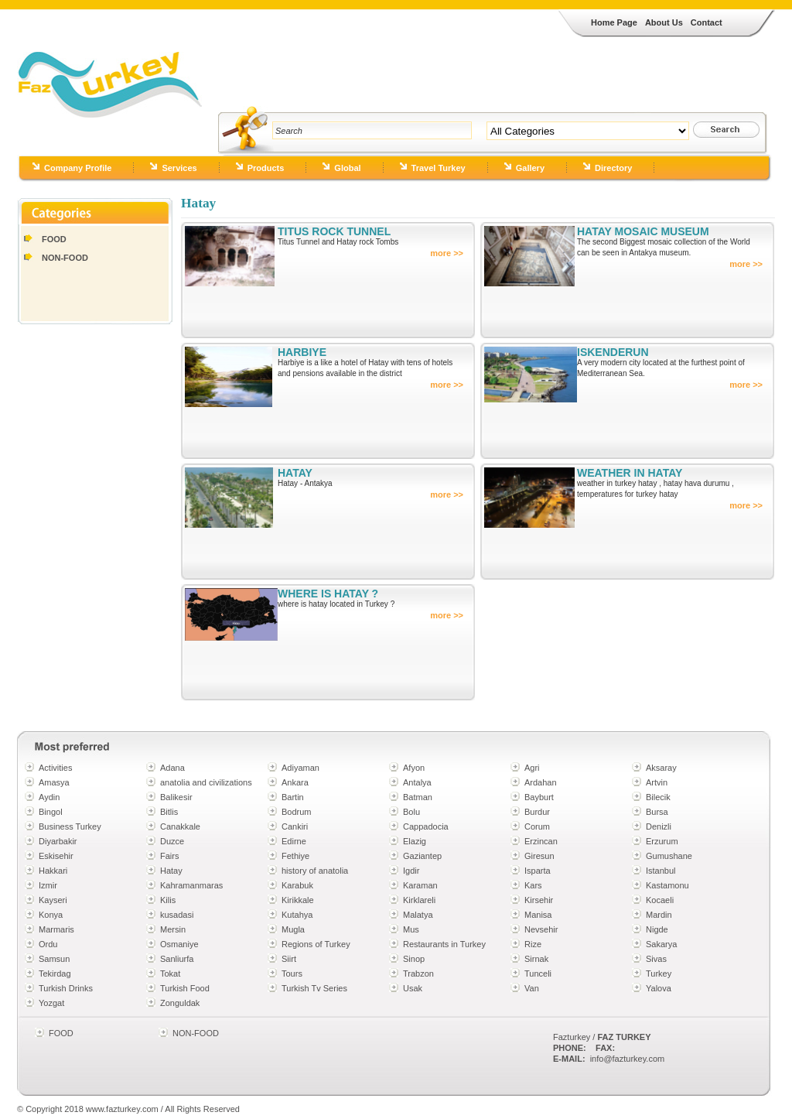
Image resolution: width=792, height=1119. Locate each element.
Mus (411, 929)
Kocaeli (660, 900)
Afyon (414, 767)
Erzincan (541, 841)
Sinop (414, 958)
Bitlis (169, 811)
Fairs (169, 856)
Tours (292, 973)
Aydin (49, 797)
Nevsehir (541, 929)
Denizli (658, 826)
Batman (417, 797)
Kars (533, 885)
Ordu (48, 944)
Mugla (293, 929)
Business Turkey (70, 826)
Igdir (411, 870)
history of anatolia (315, 870)
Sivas (656, 958)
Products (266, 168)
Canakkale (180, 826)
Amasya (54, 782)
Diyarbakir (58, 841)
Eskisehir (56, 856)
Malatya (418, 914)
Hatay (171, 870)
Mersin (173, 929)
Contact (706, 22)
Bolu (411, 811)
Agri (532, 767)
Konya (51, 914)
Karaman (420, 885)
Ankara (295, 782)
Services (179, 168)
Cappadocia (426, 826)
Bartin (293, 797)
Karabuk (297, 885)
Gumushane (669, 856)
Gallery (530, 168)
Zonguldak (180, 1003)
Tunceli (537, 973)
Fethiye (295, 856)
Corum (537, 826)
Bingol (51, 811)
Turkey (658, 973)
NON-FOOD (65, 257)
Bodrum (297, 811)
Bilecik (658, 797)
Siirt (289, 958)
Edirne (294, 841)
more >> (446, 253)
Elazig (414, 841)
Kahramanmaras (191, 885)
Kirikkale (298, 900)
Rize (532, 944)
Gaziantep (422, 856)
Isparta (537, 870)
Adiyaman (300, 767)
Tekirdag (55, 973)
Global (347, 168)
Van (531, 988)
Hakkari (53, 870)
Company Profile (77, 168)
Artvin (656, 782)
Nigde (657, 929)
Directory (613, 168)
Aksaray (661, 767)
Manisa (537, 914)
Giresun (539, 856)
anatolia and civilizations (206, 782)
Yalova (658, 988)
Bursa (657, 811)
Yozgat (51, 1003)
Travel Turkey (438, 168)
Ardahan (540, 782)
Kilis (168, 900)
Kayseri (53, 900)
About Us (664, 22)
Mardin (659, 914)
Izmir (48, 885)
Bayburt (539, 797)
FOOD (54, 239)
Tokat (170, 973)
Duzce (172, 841)
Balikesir (176, 797)
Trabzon (418, 973)
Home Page (614, 22)
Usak (412, 988)
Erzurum (662, 841)
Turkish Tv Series (314, 988)
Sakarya (661, 944)
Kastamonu (667, 885)
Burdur (537, 811)
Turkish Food (185, 988)
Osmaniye (179, 944)
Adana (172, 767)
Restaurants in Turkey (444, 944)
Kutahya (297, 914)
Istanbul (661, 870)
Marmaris (56, 929)
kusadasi (176, 914)
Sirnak (536, 958)
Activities (55, 767)
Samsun (54, 958)
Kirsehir (538, 900)
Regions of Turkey (316, 944)
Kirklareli (419, 900)
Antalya (417, 782)
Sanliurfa (176, 958)
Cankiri (295, 826)
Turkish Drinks (66, 988)
